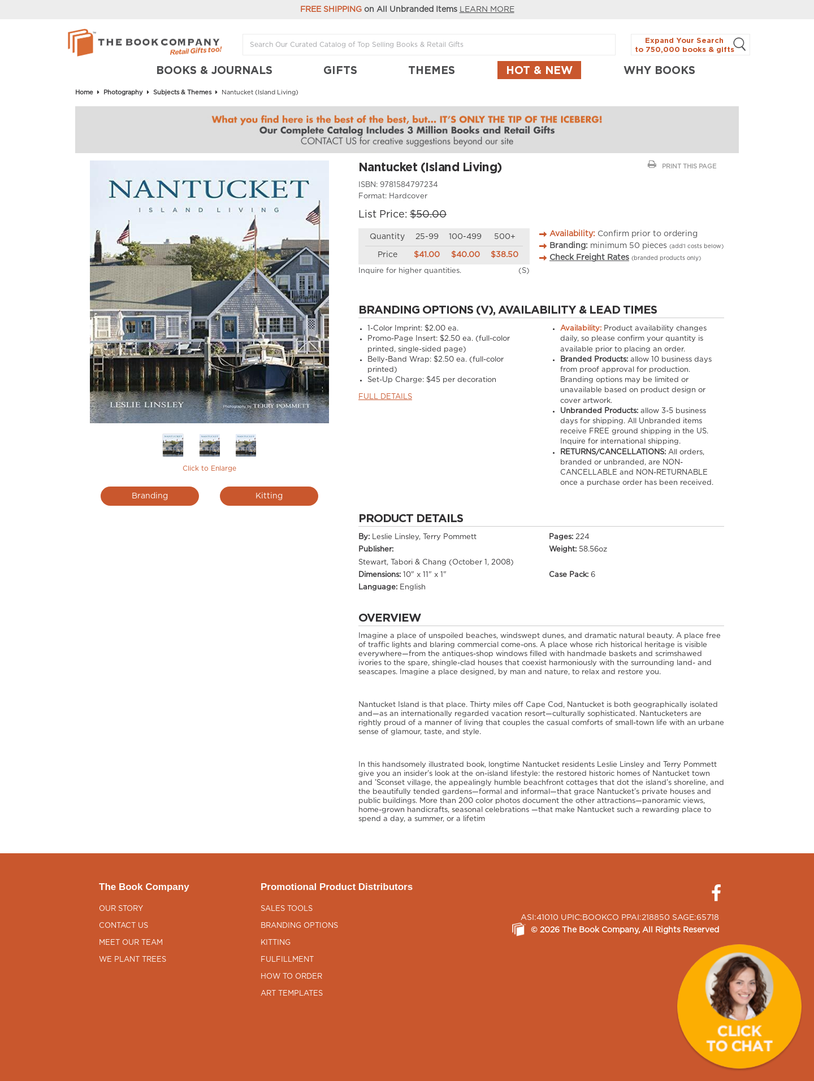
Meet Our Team (131, 943)
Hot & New (539, 70)
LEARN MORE (487, 10)
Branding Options (299, 926)
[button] (739, 1006)
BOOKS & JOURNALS (214, 70)
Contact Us (123, 926)
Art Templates (292, 993)
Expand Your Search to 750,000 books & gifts (690, 45)
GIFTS (340, 70)
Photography (123, 92)
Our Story (121, 909)
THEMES (431, 70)
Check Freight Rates (589, 258)
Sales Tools (287, 909)
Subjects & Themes (182, 92)
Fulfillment (287, 959)
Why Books (659, 70)
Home (84, 92)
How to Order (291, 976)
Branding (150, 496)
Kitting (269, 496)
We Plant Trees (132, 959)
